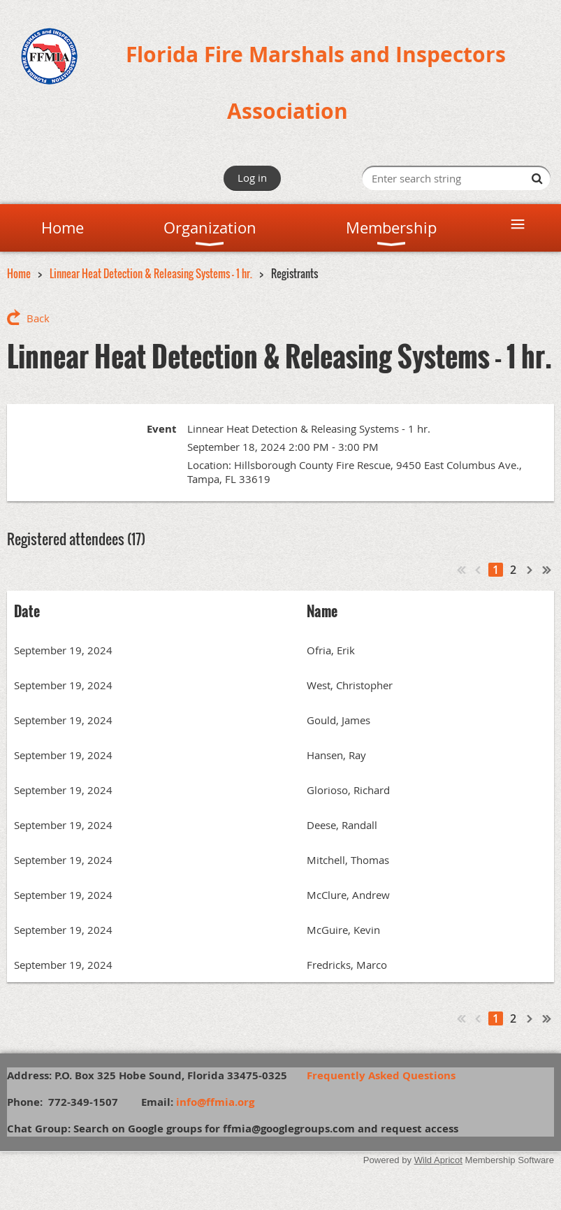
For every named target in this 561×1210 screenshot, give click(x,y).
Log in (252, 178)
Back (38, 318)
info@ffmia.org (215, 1102)
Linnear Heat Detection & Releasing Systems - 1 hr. (151, 273)
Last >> (547, 570)
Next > (530, 570)
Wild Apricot (438, 1160)
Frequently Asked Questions (388, 1075)
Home (19, 273)
